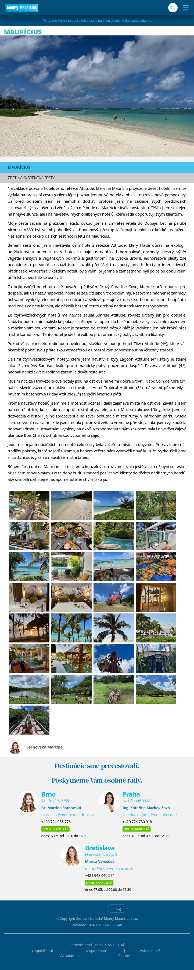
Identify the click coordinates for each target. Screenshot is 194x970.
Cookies (124, 955)
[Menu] (184, 7)
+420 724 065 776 (56, 821)
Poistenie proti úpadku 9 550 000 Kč (97, 944)
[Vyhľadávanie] (173, 7)
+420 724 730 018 (137, 821)
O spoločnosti (42, 950)
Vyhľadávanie (70, 955)
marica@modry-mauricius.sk (109, 868)
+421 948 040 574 (99, 875)
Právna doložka (151, 950)
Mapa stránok (97, 950)
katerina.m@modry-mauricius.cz (150, 814)
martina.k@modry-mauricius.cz (67, 814)
